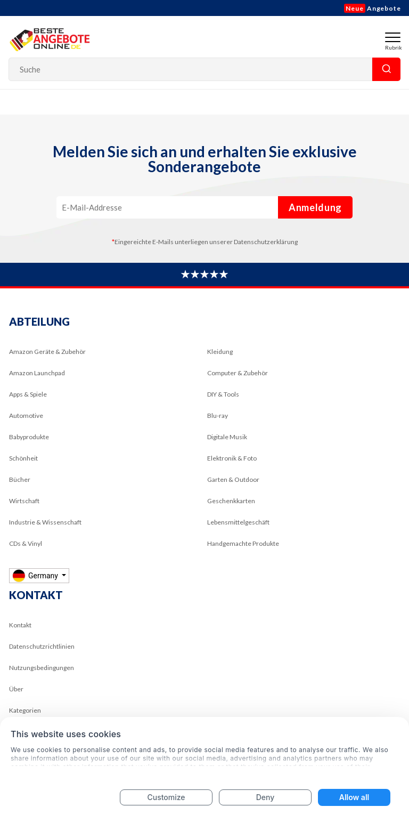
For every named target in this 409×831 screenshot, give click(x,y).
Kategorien (25, 710)
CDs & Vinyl (25, 543)
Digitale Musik (227, 437)
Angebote (372, 8)
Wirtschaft (24, 501)
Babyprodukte (29, 437)
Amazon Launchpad (37, 373)
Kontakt (20, 625)
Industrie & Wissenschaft (45, 522)
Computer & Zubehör (237, 373)
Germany (36, 575)
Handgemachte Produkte (243, 543)
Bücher (19, 479)
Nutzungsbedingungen (41, 668)
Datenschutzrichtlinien (42, 646)
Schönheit (23, 458)
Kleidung (220, 352)
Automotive (26, 415)
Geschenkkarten (231, 501)
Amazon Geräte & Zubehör (47, 352)
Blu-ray (217, 415)
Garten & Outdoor (233, 479)
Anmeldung (315, 207)
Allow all (354, 797)
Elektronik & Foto (232, 458)
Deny (265, 797)
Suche (386, 69)
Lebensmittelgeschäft (238, 522)
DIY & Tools (223, 394)
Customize (166, 797)
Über (16, 689)
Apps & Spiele (28, 394)
